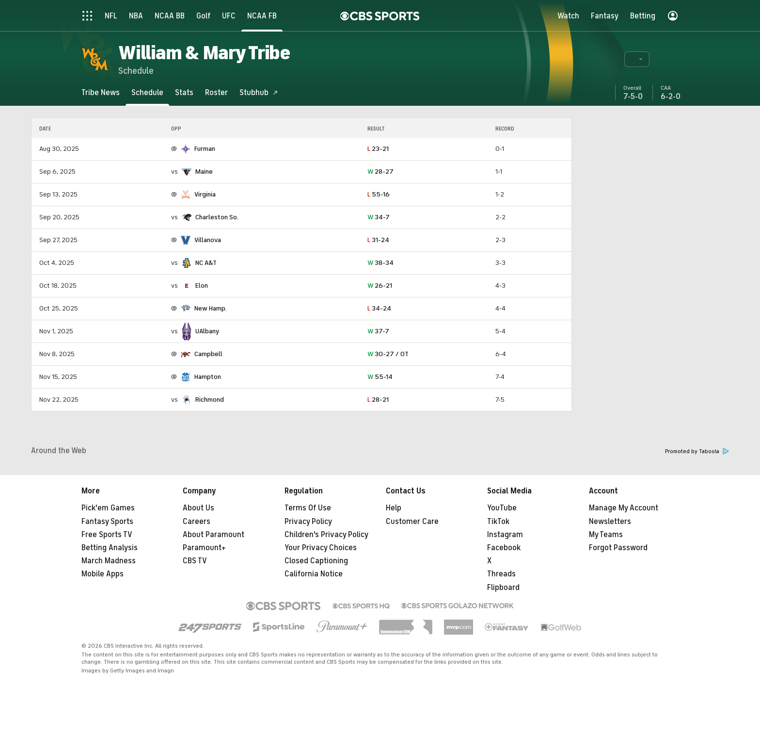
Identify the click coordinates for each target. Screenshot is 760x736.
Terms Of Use (308, 508)
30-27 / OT (388, 354)
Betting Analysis (109, 548)
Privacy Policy (308, 521)
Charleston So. (216, 217)
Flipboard (503, 587)
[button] (636, 59)
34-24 (379, 308)
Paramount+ (204, 548)
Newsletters (610, 521)
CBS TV (195, 561)
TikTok (498, 521)
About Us (198, 508)
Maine (204, 171)
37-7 (378, 331)
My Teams (606, 535)
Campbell (208, 354)
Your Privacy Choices (321, 548)
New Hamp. (210, 308)
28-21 (378, 399)
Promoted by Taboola (697, 451)
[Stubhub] (259, 92)
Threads (501, 574)
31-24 (378, 240)
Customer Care (412, 521)
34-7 (378, 217)
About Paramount (213, 535)
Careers (196, 521)
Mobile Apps (102, 574)
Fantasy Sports (107, 521)
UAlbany (207, 331)
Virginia (205, 194)
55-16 (378, 194)
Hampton (207, 377)
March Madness (108, 561)
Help (393, 508)
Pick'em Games (108, 508)
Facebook (504, 548)
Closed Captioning (316, 561)
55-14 (380, 377)
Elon (201, 285)
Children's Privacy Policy (326, 535)
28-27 (380, 171)
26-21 (379, 285)
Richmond (209, 399)
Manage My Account (623, 508)
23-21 (378, 149)
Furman (204, 149)
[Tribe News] (101, 92)
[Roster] (216, 92)
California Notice (314, 574)
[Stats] (184, 92)
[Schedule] (147, 92)
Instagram (505, 535)
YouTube (502, 508)
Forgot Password (618, 548)
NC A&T (206, 263)
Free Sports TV (106, 535)
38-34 (380, 263)
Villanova (207, 240)
